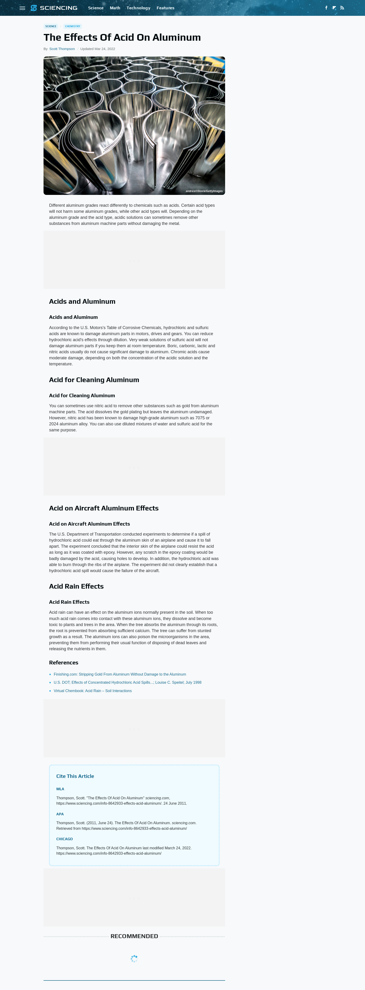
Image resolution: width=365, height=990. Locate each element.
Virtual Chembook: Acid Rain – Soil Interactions (93, 691)
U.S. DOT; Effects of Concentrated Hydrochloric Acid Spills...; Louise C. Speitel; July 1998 (128, 682)
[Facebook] (326, 7)
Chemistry (72, 26)
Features (166, 7)
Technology (138, 7)
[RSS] (342, 7)
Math (115, 7)
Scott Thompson (62, 49)
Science (96, 7)
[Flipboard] (334, 7)
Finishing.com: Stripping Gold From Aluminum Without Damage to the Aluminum (120, 674)
